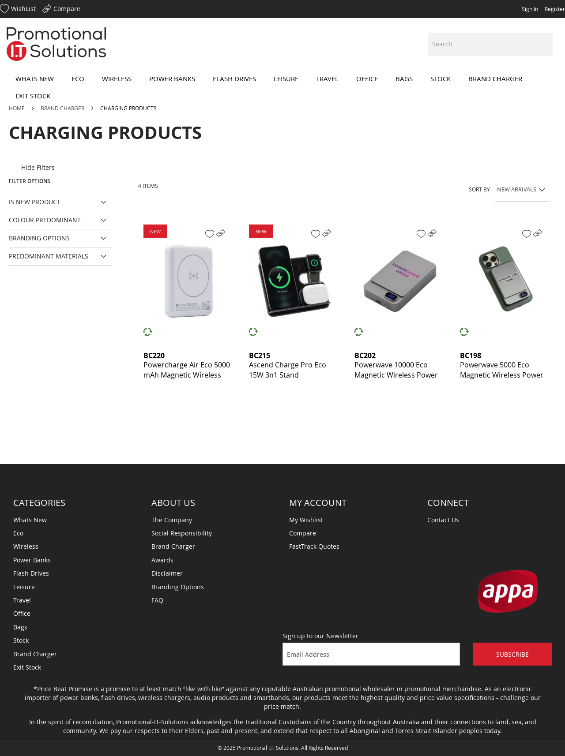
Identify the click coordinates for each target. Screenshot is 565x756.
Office (21, 613)
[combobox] (490, 44)
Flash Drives (31, 573)
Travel (22, 600)
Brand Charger (63, 108)
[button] (209, 234)
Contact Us (443, 520)
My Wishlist (306, 520)
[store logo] (56, 44)
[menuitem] (35, 78)
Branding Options (177, 587)
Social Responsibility (181, 533)
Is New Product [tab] (34, 202)
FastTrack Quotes (314, 546)
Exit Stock (27, 667)
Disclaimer (167, 573)
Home (17, 108)
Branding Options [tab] (39, 238)
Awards (162, 560)
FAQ (157, 600)
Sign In (530, 8)
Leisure (24, 587)
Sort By (479, 189)
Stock (21, 640)
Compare (302, 533)
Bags (20, 627)
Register (555, 8)
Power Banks (32, 560)
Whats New (30, 520)
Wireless (25, 546)
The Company (171, 520)
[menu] (282, 87)
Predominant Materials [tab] (48, 256)
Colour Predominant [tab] (45, 220)
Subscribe (512, 654)
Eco (18, 533)
